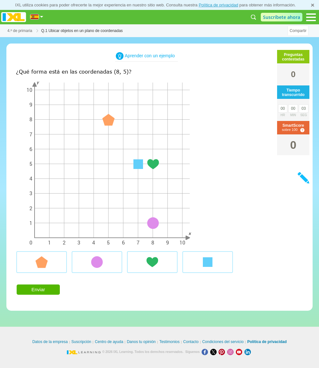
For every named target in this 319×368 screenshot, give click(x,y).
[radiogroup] (137, 264)
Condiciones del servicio (222, 342)
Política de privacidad (218, 5)
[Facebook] (206, 352)
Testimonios (169, 342)
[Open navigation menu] (311, 17)
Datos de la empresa (50, 342)
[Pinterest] (223, 352)
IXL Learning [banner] (13, 17)
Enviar (38, 289)
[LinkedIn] (248, 352)
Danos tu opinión (141, 342)
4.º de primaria (19, 30)
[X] (214, 352)
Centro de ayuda (109, 342)
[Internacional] (36, 16)
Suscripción (81, 342)
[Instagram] (231, 352)
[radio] (41, 262)
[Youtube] (240, 352)
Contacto (191, 342)
